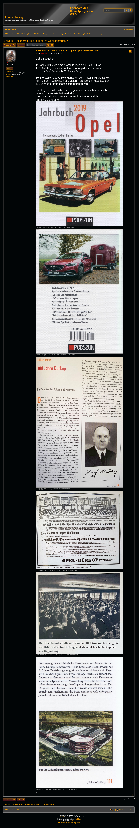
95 (12, 71)
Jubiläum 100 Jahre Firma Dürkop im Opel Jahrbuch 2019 (37, 40)
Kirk (73, 821)
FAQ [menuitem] (114, 810)
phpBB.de (78, 819)
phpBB (62, 817)
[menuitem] (128, 29)
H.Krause (9, 63)
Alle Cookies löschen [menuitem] (126, 810)
